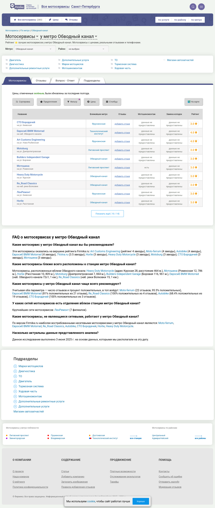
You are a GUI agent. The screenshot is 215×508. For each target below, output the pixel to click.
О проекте (18, 471)
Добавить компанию (72, 476)
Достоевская (97, 435)
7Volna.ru (62, 254)
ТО (116, 60)
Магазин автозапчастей (180, 60)
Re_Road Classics (27, 183)
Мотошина (23, 165)
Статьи (65, 471)
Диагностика (16, 64)
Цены (54, 19)
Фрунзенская (98, 124)
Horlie (20, 200)
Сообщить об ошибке (170, 476)
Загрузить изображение (74, 481)
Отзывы (71, 19)
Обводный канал (98, 159)
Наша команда (21, 476)
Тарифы (114, 481)
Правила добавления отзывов (78, 487)
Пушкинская (55, 435)
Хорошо (141, 501)
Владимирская (56, 438)
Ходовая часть (123, 68)
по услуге (163, 19)
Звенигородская (15, 438)
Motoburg (22, 148)
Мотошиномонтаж (72, 68)
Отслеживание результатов (125, 476)
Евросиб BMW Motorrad (30, 130)
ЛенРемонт (23, 192)
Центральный (158, 435)
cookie (91, 501)
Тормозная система (125, 64)
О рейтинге (19, 481)
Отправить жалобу (169, 481)
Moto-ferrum (153, 251)
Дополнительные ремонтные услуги (29, 68)
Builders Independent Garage (33, 157)
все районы (200, 437)
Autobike (181, 251)
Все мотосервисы (28, 19)
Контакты (164, 471)
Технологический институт (99, 132)
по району (180, 19)
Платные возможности (123, 471)
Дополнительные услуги (75, 60)
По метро (25, 30)
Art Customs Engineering (31, 139)
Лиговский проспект (98, 150)
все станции (136, 437)
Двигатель (15, 60)
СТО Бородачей (26, 122)
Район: (62, 49)
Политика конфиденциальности (30, 487)
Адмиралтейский (160, 438)
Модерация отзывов (170, 487)
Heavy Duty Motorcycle (30, 174)
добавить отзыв (122, 124)
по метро (196, 19)
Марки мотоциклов (72, 64)
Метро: (9, 49)
